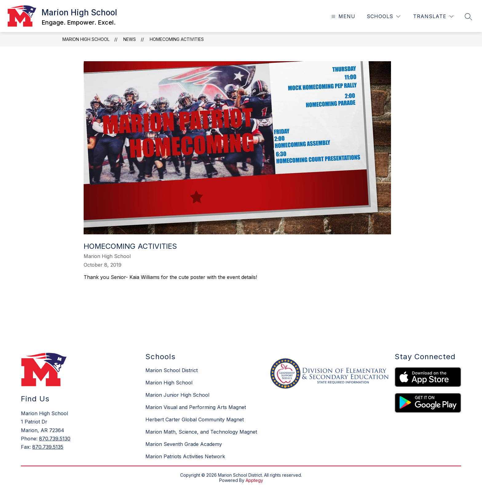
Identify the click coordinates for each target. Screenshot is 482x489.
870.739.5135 (47, 447)
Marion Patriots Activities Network (185, 456)
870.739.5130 (54, 438)
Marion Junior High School (177, 395)
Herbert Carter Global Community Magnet (194, 419)
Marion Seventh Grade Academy (183, 444)
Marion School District (171, 370)
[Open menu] (342, 16)
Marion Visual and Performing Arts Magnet (195, 407)
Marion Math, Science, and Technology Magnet (201, 432)
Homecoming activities (177, 39)
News (129, 39)
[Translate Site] (433, 16)
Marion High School (85, 39)
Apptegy (254, 480)
